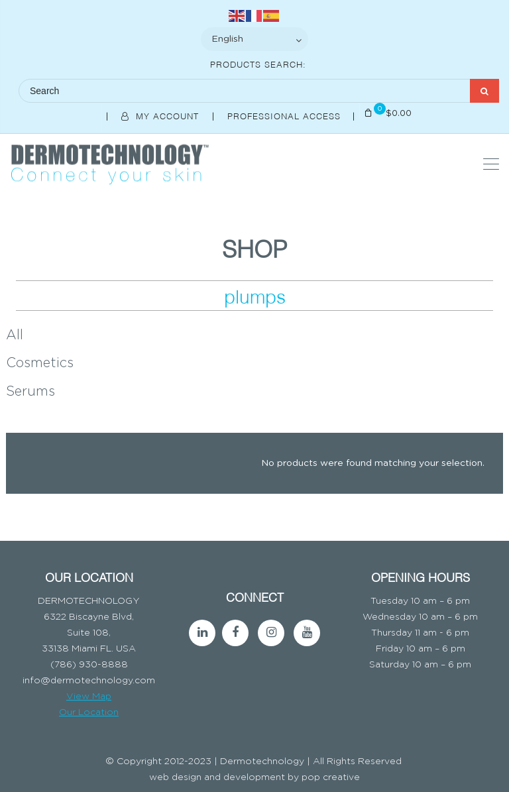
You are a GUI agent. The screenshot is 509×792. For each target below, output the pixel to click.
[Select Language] (254, 39)
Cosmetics (40, 363)
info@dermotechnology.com (89, 680)
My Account (161, 115)
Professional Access (285, 115)
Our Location (89, 712)
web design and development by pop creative (254, 777)
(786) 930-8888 (89, 664)
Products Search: (258, 64)
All (14, 335)
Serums (30, 391)
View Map (88, 696)
